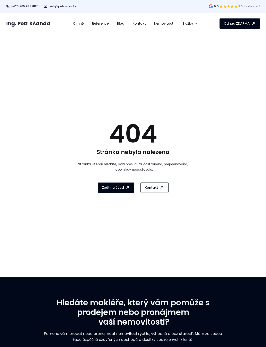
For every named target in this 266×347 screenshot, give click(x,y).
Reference (100, 23)
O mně (78, 23)
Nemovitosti (164, 23)
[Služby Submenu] (197, 23)
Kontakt (139, 23)
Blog (120, 23)
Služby (187, 23)
